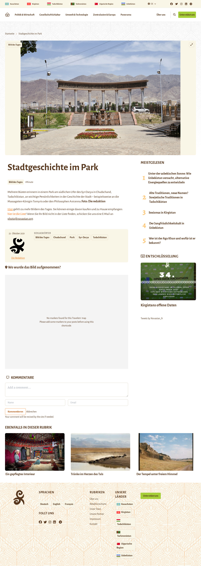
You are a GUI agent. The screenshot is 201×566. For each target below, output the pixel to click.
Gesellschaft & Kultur (49, 14)
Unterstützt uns (187, 14)
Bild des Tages (14, 45)
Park (72, 237)
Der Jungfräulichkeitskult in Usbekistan (166, 225)
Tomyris (38, 201)
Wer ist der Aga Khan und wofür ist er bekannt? (172, 240)
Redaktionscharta (98, 504)
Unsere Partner (97, 514)
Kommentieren (15, 411)
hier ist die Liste (17, 213)
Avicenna (75, 201)
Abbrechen (31, 411)
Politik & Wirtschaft (24, 14)
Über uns (161, 14)
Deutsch (44, 504)
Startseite (9, 33)
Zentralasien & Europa (104, 14)
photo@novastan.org (20, 218)
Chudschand (103, 192)
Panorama (126, 14)
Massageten (15, 201)
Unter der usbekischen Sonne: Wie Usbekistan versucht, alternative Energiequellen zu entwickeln (169, 178)
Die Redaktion (18, 258)
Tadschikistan (100, 237)
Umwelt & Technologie (76, 14)
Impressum (95, 519)
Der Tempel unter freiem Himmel (156, 474)
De (150, 4)
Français (69, 504)
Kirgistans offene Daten (159, 305)
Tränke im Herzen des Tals (87, 474)
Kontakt (93, 524)
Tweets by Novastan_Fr (152, 318)
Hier (10, 209)
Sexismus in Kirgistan (162, 212)
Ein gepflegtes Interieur (20, 474)
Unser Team (95, 509)
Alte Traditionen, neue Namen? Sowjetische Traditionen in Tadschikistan (168, 197)
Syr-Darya (84, 237)
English (56, 504)
